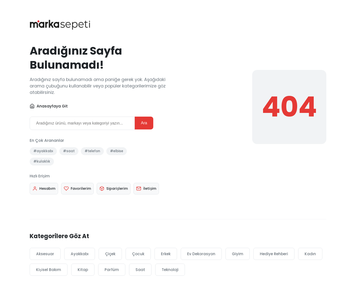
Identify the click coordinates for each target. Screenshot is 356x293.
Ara (144, 123)
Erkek (166, 253)
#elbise (116, 151)
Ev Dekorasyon (201, 253)
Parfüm (112, 269)
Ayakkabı (80, 253)
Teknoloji (170, 269)
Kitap (83, 269)
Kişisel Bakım (48, 269)
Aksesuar (45, 253)
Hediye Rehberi (274, 253)
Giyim (237, 253)
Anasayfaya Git (49, 106)
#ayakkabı (43, 151)
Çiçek (110, 253)
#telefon (92, 151)
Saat (140, 269)
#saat (69, 151)
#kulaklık (41, 161)
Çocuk (138, 253)
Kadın (310, 253)
